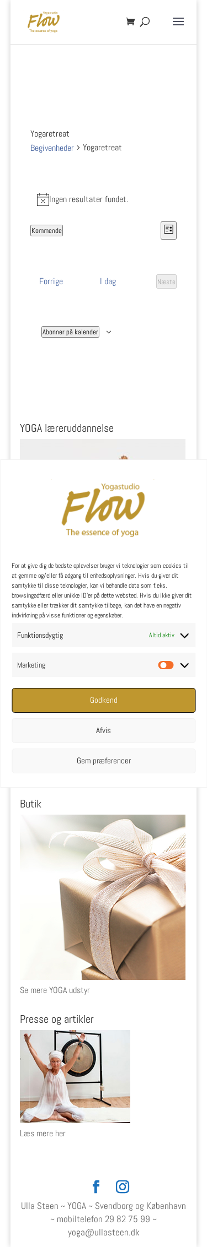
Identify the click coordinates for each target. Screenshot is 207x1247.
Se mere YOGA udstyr (55, 990)
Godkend (104, 700)
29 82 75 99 (127, 1219)
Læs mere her (43, 1133)
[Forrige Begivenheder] (51, 281)
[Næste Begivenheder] (166, 281)
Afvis (103, 730)
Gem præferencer (104, 760)
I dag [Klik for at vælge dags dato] (108, 281)
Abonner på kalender (70, 332)
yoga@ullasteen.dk (104, 1232)
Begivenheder (52, 148)
